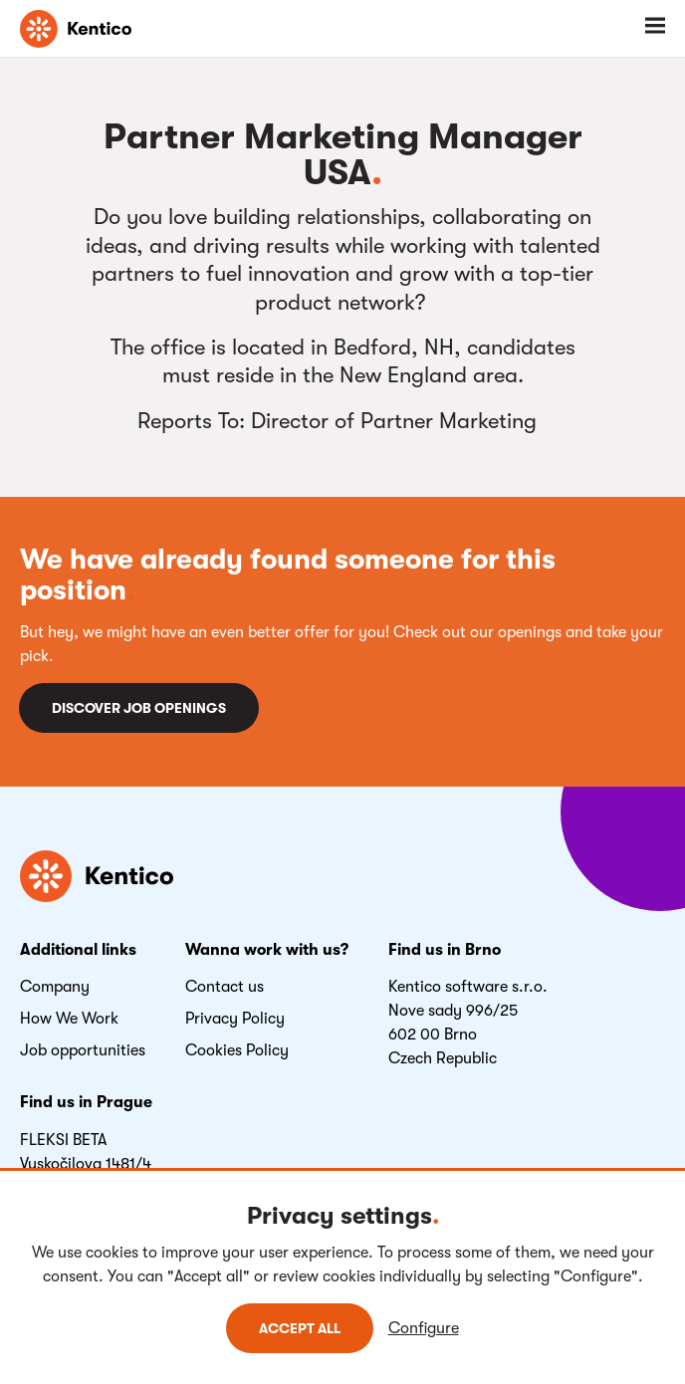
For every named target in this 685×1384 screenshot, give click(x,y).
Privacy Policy (235, 1019)
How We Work (69, 1019)
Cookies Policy (237, 1050)
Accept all (300, 1328)
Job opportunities (82, 1050)
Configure (423, 1328)
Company (55, 987)
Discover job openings (139, 708)
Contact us (224, 987)
